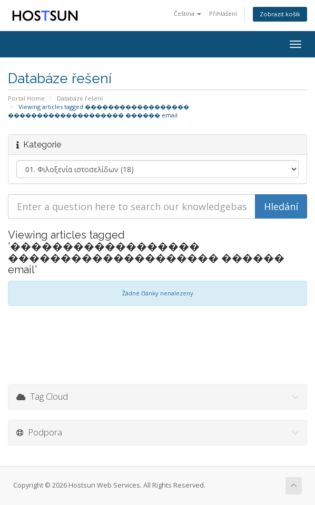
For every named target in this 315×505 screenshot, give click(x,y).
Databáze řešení (80, 98)
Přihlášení (223, 13)
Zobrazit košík (280, 14)
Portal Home (26, 98)
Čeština (187, 13)
